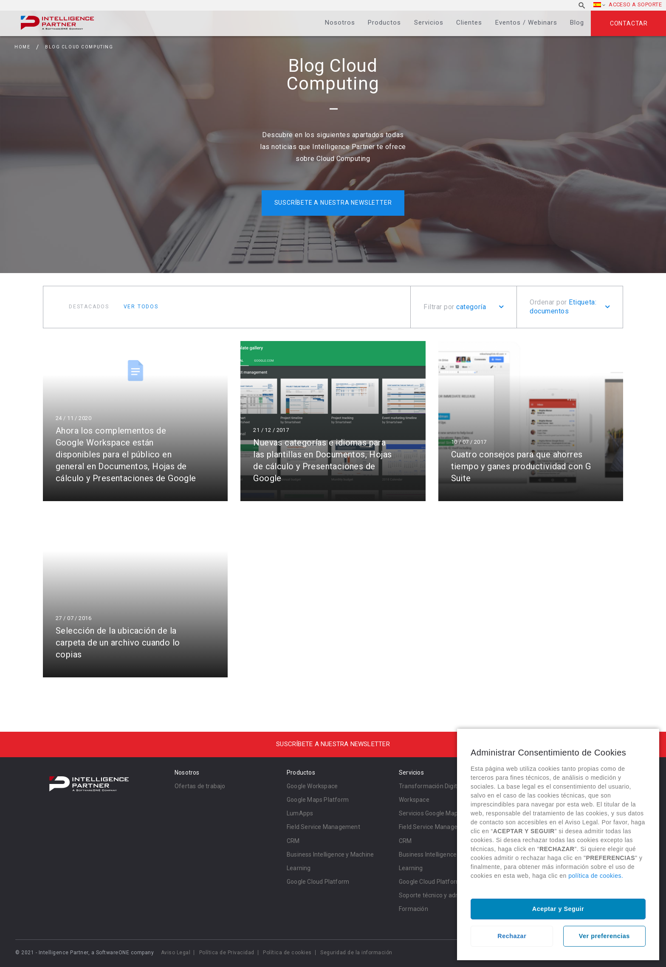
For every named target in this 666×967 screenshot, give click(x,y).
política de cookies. (595, 875)
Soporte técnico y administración (444, 895)
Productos (384, 22)
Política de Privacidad (226, 952)
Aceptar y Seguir (558, 908)
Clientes (469, 22)
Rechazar (511, 936)
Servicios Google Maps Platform (443, 813)
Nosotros (340, 22)
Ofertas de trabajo (200, 786)
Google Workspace (312, 786)
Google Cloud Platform (318, 881)
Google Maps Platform (318, 799)
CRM (293, 840)
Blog (577, 22)
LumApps (300, 813)
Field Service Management (323, 826)
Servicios (428, 22)
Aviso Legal (176, 952)
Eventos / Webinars (526, 22)
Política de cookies (287, 952)
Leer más (135, 421)
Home (22, 47)
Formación (413, 908)
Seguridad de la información (356, 952)
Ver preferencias (604, 936)
